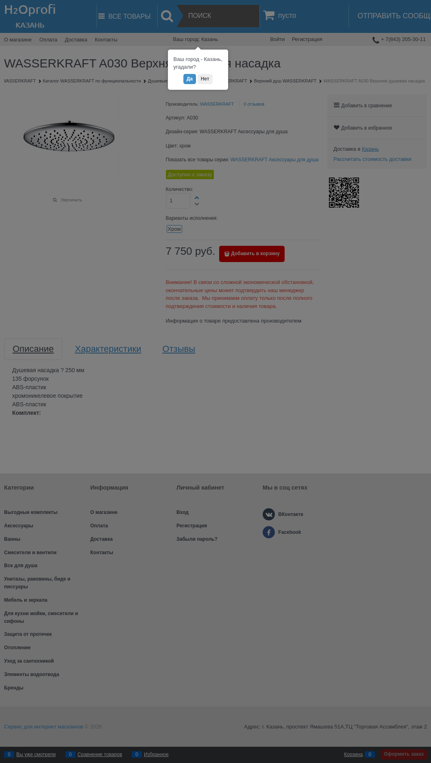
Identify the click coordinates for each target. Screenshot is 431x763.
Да (190, 79)
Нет (205, 79)
